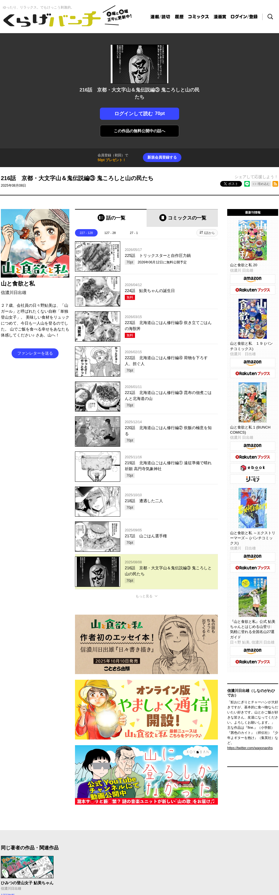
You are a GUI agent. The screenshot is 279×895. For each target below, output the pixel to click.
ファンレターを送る (35, 353)
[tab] (111, 218)
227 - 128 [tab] (86, 233)
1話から (209, 233)
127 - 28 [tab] (110, 233)
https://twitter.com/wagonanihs (250, 748)
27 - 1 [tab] (134, 233)
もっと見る (144, 596)
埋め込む (263, 184)
